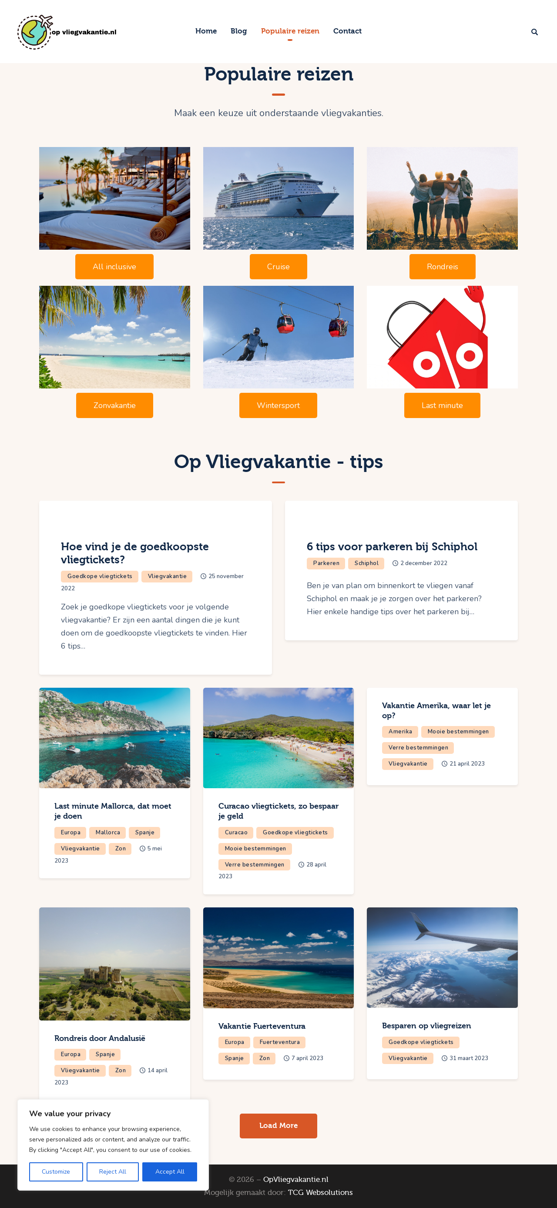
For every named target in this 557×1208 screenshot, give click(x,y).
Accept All (170, 1172)
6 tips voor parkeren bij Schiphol (392, 546)
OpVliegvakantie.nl (296, 1179)
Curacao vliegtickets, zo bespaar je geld (278, 811)
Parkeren (326, 563)
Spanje (144, 833)
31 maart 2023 (469, 1058)
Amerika (401, 732)
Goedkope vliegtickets (100, 576)
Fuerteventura (280, 1042)
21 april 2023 (467, 764)
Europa (71, 833)
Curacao (236, 833)
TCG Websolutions (320, 1192)
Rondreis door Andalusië (99, 1038)
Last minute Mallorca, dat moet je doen (112, 811)
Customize (56, 1172)
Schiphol (367, 563)
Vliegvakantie (167, 576)
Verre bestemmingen (255, 865)
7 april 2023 (307, 1058)
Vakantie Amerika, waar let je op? (436, 710)
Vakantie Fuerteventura (261, 1026)
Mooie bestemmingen (255, 849)
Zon (120, 849)
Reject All (112, 1172)
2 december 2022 (423, 563)
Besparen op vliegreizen (426, 1026)
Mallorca (108, 833)
